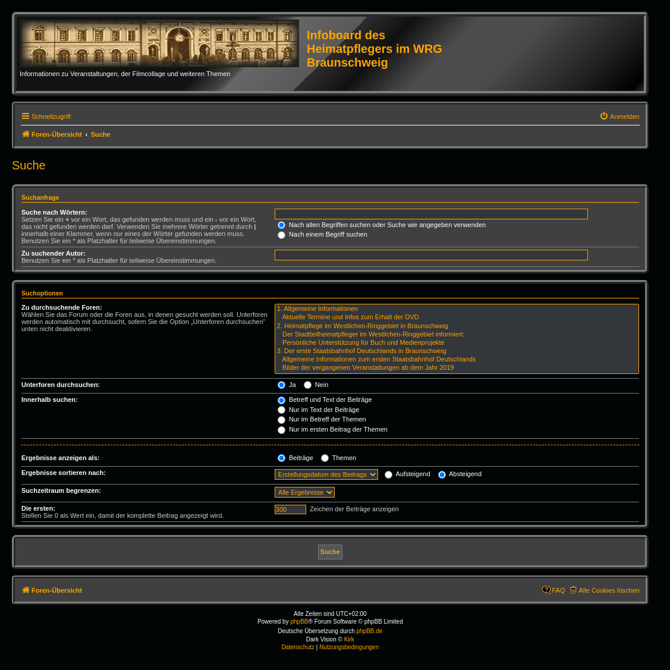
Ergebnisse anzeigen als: (60, 457)
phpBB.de (370, 631)
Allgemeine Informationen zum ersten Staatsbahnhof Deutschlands (457, 360)
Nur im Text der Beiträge (318, 409)
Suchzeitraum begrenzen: (61, 490)
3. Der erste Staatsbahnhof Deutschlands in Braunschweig (457, 351)
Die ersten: (38, 508)
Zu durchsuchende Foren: (61, 307)
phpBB (299, 621)
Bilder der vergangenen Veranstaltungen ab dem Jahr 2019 (457, 368)
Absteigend (460, 473)
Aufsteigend (407, 473)
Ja (287, 384)
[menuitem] (619, 116)
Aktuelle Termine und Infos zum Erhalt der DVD (457, 317)
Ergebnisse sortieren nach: (63, 472)
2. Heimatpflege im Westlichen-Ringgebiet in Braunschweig (457, 326)
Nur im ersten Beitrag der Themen (333, 429)
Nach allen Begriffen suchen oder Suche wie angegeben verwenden (382, 224)
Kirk (349, 639)
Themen (338, 457)
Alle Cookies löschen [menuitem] (609, 590)
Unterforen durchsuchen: (60, 384)
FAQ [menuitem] (558, 590)
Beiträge (295, 457)
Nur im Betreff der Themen (322, 419)
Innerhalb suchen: (49, 399)
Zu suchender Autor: (53, 253)
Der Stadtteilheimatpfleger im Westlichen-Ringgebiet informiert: (457, 335)
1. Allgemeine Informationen (457, 309)
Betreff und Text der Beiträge (325, 399)
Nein (316, 384)
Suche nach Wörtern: (54, 212)
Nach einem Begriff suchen (322, 234)
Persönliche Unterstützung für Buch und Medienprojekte (457, 343)
